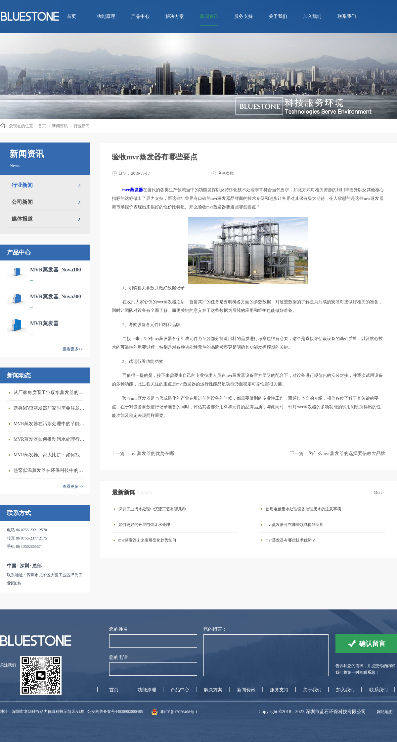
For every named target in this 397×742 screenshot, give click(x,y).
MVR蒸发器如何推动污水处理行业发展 (50, 439)
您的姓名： (120, 629)
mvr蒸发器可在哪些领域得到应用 (295, 524)
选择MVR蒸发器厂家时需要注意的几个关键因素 (50, 408)
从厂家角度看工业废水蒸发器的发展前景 (50, 392)
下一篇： (337, 453)
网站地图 (384, 712)
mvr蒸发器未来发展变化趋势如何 (147, 540)
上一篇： (142, 453)
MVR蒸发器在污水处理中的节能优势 (50, 423)
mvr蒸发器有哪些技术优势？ (291, 540)
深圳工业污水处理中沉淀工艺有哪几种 (152, 509)
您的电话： (120, 657)
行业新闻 (82, 126)
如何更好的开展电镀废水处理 (144, 524)
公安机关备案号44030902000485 (115, 711)
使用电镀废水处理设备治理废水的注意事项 (303, 509)
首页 (71, 16)
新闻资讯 (60, 126)
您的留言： (215, 629)
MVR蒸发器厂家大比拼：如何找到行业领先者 (50, 454)
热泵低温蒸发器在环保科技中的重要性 (50, 470)
